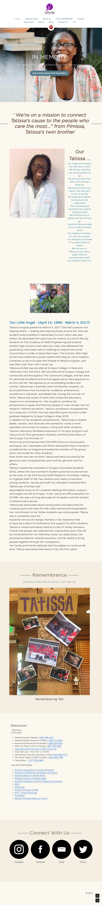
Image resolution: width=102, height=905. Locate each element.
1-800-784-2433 (44, 737)
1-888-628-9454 (53, 743)
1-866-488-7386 (53, 757)
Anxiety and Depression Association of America (34, 772)
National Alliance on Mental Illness (28, 775)
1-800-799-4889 (52, 746)
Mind (15, 784)
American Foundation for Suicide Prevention (33, 769)
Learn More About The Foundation (51, 73)
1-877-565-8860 (34, 760)
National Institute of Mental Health (29, 778)
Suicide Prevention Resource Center (29, 798)
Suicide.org (18, 786)
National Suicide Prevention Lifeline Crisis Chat (34, 748)
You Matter (18, 795)
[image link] (51, 9)
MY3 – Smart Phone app (24, 792)
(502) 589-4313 (59, 754)
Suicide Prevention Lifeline (25, 789)
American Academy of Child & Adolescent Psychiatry (37, 781)
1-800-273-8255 (53, 740)
